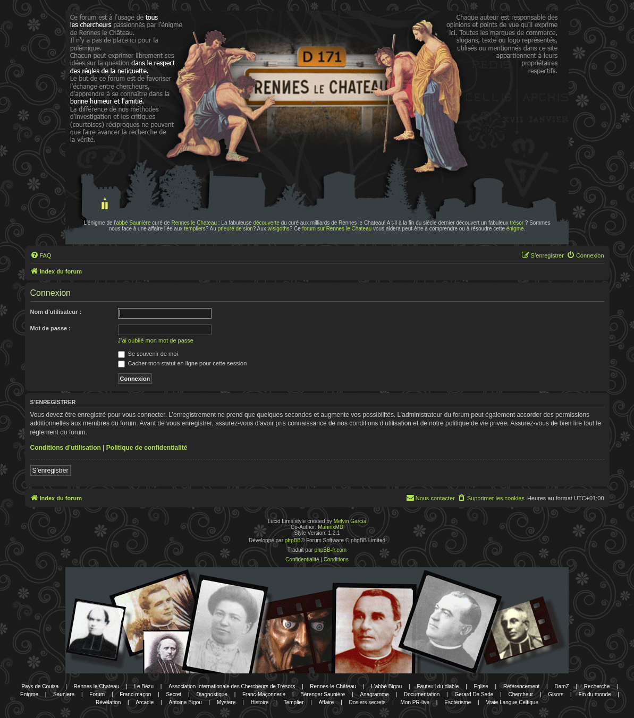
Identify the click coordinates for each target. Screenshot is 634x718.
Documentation (421, 694)
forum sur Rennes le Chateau (337, 229)
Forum (97, 694)
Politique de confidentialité (147, 447)
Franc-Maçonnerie (263, 694)
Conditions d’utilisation (65, 447)
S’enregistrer (50, 470)
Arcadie (145, 702)
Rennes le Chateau (194, 223)
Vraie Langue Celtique (512, 702)
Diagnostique (211, 694)
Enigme (29, 694)
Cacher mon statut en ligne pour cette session (182, 363)
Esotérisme (457, 702)
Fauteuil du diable (438, 686)
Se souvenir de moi (148, 354)
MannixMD (330, 527)
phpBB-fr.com (331, 550)
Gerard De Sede (473, 694)
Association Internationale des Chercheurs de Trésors (231, 686)
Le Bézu (144, 686)
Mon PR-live (415, 702)
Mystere (226, 702)
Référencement (521, 686)
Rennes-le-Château (333, 686)
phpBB (293, 540)
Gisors (555, 694)
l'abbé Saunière (132, 223)
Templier (294, 702)
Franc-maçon (135, 694)
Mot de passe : (50, 328)
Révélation (108, 702)
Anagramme (374, 694)
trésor (517, 223)
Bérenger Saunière (322, 694)
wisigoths (279, 229)
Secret (173, 694)
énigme (515, 229)
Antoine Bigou (184, 702)
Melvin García (350, 521)
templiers (195, 229)
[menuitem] (41, 255)
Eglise (481, 686)
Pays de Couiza (39, 686)
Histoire (260, 702)
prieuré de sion (235, 229)
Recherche (597, 686)
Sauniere (63, 694)
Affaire (326, 702)
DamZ (561, 686)
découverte (266, 223)
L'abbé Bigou (386, 686)
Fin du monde (594, 694)
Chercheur (520, 694)
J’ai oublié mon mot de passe (155, 340)
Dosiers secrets (367, 702)
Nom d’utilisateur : (56, 312)
